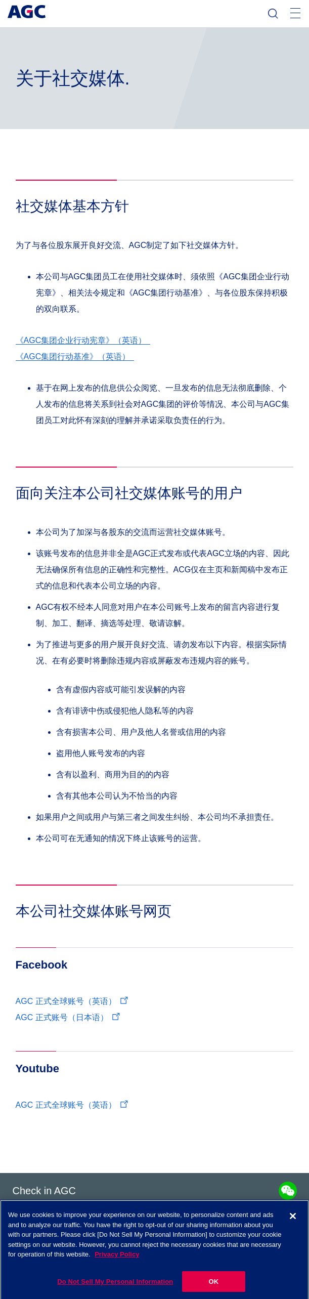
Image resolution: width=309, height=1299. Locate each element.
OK (213, 1286)
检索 (273, 14)
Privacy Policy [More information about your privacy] (117, 1260)
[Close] (293, 1221)
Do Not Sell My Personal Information (115, 1286)
